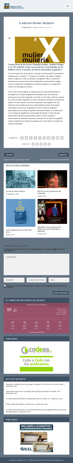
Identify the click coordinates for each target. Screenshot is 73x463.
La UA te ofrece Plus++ (15, 191)
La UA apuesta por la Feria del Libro (18, 231)
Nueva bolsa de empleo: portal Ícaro (20, 404)
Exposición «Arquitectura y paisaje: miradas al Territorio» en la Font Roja (34, 384)
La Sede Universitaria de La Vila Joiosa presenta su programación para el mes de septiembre (36, 411)
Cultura (35, 27)
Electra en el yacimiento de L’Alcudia (49, 192)
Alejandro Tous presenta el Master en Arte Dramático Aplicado (49, 229)
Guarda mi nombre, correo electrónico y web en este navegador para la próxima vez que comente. (35, 287)
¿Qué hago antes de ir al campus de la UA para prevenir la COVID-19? (32, 391)
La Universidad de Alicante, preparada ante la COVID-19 (27, 399)
